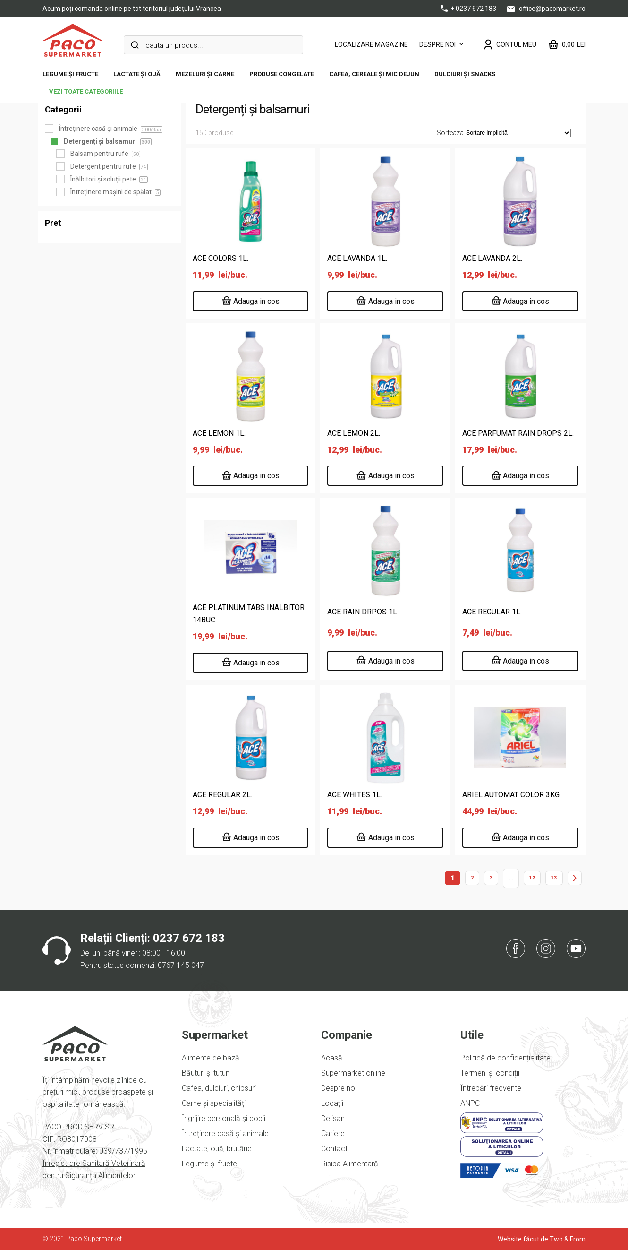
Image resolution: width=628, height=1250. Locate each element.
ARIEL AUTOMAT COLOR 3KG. (511, 794)
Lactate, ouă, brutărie (217, 1148)
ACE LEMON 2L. (353, 433)
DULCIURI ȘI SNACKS (464, 74)
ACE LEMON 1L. (219, 433)
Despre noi (437, 44)
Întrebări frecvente (490, 1088)
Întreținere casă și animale (225, 1133)
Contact (334, 1148)
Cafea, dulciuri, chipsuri (219, 1088)
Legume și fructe (70, 74)
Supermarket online (353, 1073)
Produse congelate (281, 74)
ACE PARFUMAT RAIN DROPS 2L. (518, 433)
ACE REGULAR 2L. (222, 794)
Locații (332, 1103)
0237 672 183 (189, 938)
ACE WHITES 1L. (354, 794)
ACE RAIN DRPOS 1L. (363, 611)
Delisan (333, 1118)
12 (532, 877)
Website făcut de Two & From (542, 1239)
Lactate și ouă (137, 74)
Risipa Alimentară (349, 1163)
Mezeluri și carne (205, 74)
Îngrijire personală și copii (223, 1118)
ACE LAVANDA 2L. (492, 258)
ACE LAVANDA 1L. (357, 258)
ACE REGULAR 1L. (492, 611)
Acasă (331, 1057)
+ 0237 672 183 (469, 8)
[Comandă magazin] (517, 133)
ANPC (470, 1103)
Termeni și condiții (489, 1073)
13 (554, 877)
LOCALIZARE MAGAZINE (371, 44)
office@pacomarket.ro (546, 8)
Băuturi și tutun (205, 1073)
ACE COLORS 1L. (220, 258)
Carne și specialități (214, 1103)
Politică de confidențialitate (505, 1057)
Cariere (333, 1133)
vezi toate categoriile (86, 91)
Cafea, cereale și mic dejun (374, 74)
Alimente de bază (210, 1057)
